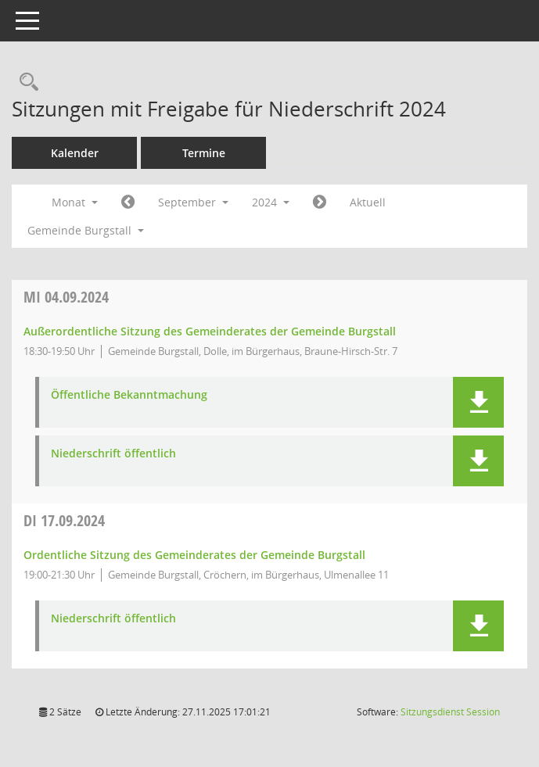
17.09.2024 (64, 520)
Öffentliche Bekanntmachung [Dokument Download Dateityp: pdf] (129, 395)
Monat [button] (75, 202)
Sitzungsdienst (450, 712)
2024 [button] (270, 202)
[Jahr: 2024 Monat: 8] (128, 202)
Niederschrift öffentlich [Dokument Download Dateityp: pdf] (113, 454)
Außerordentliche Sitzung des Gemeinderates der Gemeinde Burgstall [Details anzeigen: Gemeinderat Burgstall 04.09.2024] (209, 331)
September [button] (193, 202)
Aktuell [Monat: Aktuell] (368, 202)
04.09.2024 (66, 296)
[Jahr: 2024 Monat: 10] (319, 202)
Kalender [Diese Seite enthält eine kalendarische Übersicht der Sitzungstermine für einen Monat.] (75, 152)
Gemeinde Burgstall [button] (85, 230)
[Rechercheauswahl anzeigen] (25, 82)
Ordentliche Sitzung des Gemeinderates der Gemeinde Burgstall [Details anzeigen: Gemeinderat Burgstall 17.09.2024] (194, 554)
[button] (478, 402)
